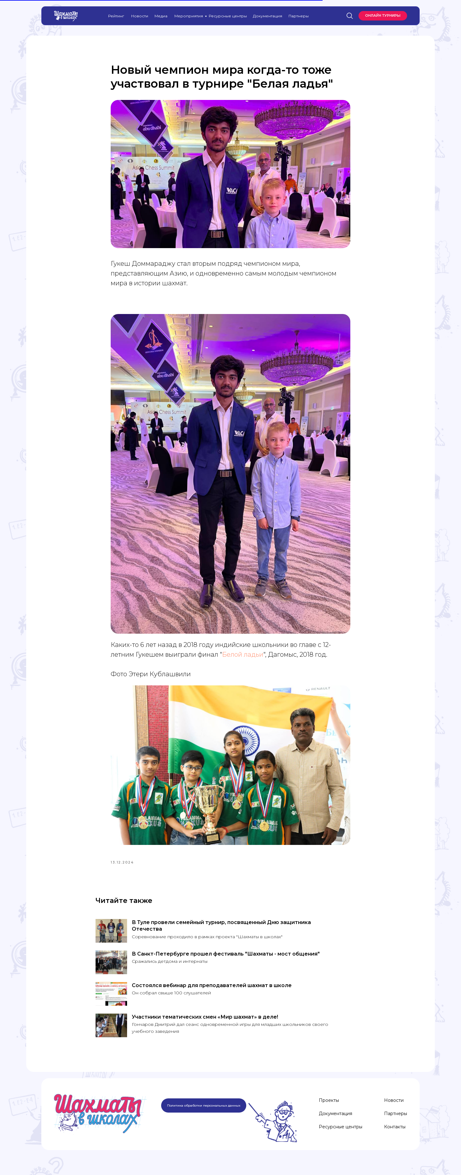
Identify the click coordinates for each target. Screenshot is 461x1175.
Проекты (329, 1106)
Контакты (395, 1133)
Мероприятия (188, 16)
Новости (139, 16)
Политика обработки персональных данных (203, 1111)
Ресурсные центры (228, 16)
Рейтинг (116, 16)
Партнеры (299, 16)
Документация (267, 16)
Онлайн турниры (382, 15)
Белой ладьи (242, 657)
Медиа (161, 16)
